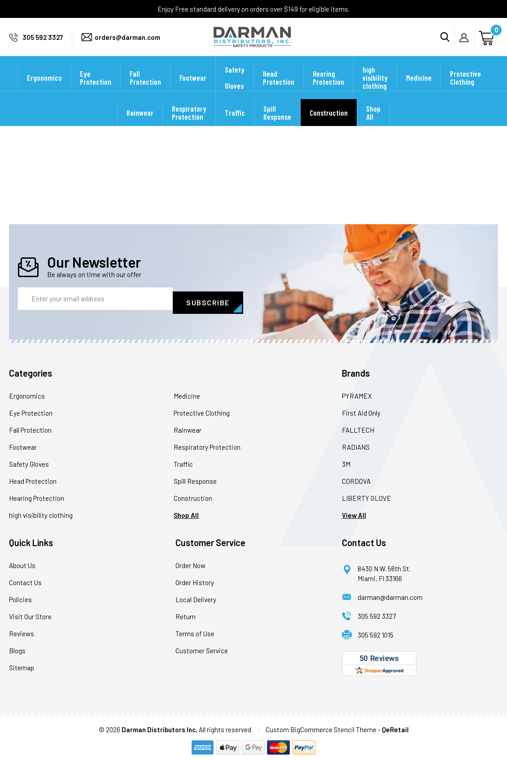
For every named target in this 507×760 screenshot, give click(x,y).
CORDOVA (356, 477)
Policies (20, 596)
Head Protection (278, 89)
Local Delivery (195, 596)
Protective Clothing (465, 89)
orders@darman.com (127, 43)
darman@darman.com (390, 594)
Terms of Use (194, 630)
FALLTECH (358, 426)
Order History (194, 579)
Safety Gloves (235, 89)
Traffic (235, 124)
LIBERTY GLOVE (366, 495)
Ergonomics (44, 89)
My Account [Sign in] (466, 43)
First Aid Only (361, 409)
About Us (22, 562)
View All (354, 512)
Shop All (373, 124)
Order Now (190, 562)
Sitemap (21, 664)
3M (346, 460)
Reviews (21, 630)
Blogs (17, 647)
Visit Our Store (30, 613)
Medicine (419, 89)
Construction (329, 124)
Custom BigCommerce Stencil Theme (321, 726)
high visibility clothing (375, 89)
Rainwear (140, 124)
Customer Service (201, 647)
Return (185, 613)
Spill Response (277, 124)
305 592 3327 (42, 43)
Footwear (192, 89)
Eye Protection (95, 89)
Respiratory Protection (189, 124)
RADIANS (356, 443)
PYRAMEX (357, 392)
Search (447, 43)
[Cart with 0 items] (487, 43)
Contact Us (25, 579)
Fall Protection (145, 89)
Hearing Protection (328, 89)
